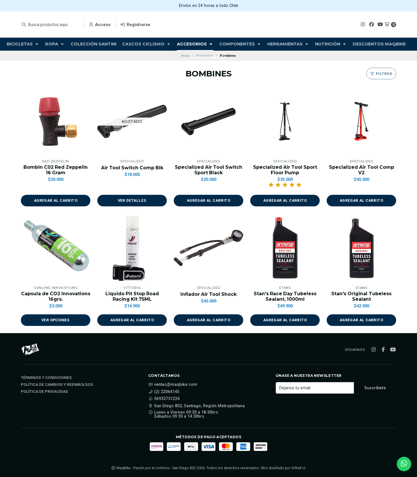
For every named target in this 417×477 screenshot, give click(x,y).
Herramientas (288, 44)
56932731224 (164, 399)
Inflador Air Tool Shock (208, 294)
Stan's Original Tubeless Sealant (361, 296)
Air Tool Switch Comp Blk (132, 167)
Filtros (381, 73)
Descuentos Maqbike (379, 44)
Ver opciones (55, 320)
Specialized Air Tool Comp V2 (361, 169)
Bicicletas (23, 44)
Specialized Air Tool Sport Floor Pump (285, 169)
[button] (55, 201)
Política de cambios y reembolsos (57, 385)
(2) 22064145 (163, 392)
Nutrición (331, 44)
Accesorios (195, 44)
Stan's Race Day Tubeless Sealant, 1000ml (285, 296)
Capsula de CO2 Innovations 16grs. (55, 296)
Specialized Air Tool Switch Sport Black (208, 169)
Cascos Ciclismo (146, 44)
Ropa (55, 44)
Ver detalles (132, 201)
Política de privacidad (44, 392)
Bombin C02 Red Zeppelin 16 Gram (55, 169)
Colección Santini (93, 44)
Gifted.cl (298, 468)
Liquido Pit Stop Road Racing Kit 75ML (132, 296)
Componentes (240, 44)
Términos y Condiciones (46, 378)
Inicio (185, 56)
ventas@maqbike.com (172, 385)
